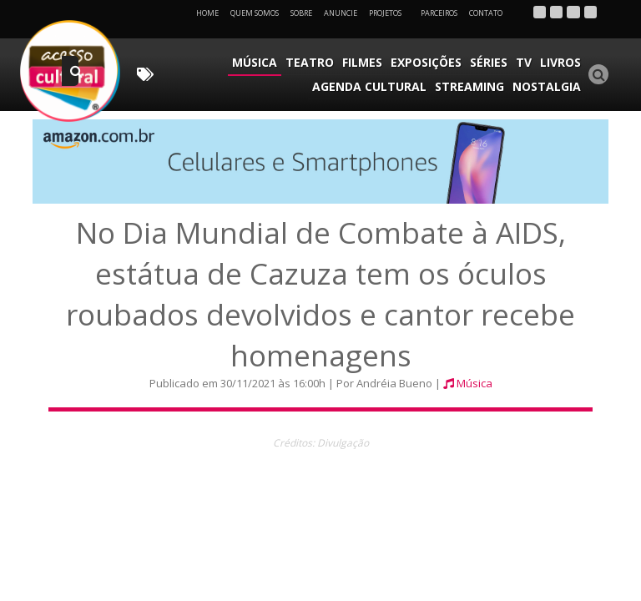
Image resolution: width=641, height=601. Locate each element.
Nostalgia (546, 86)
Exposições (426, 62)
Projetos (391, 13)
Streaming (469, 86)
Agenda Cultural (369, 86)
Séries (488, 62)
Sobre (301, 13)
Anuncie (340, 13)
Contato (485, 13)
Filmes (362, 62)
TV (524, 62)
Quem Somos (254, 13)
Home (207, 13)
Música (254, 62)
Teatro (309, 62)
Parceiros (439, 13)
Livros (560, 62)
